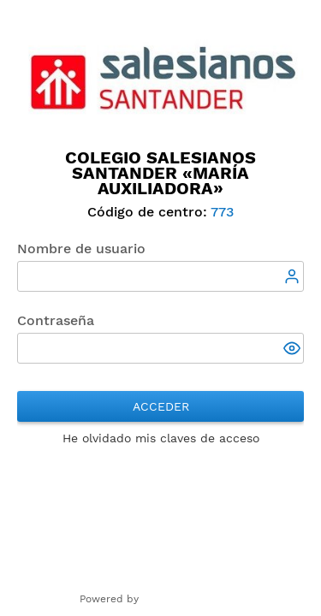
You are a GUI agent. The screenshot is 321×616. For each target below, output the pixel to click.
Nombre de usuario (81, 248)
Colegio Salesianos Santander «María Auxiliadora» (160, 172)
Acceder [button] (161, 406)
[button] (293, 350)
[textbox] (160, 276)
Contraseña (55, 320)
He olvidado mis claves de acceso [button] (160, 438)
